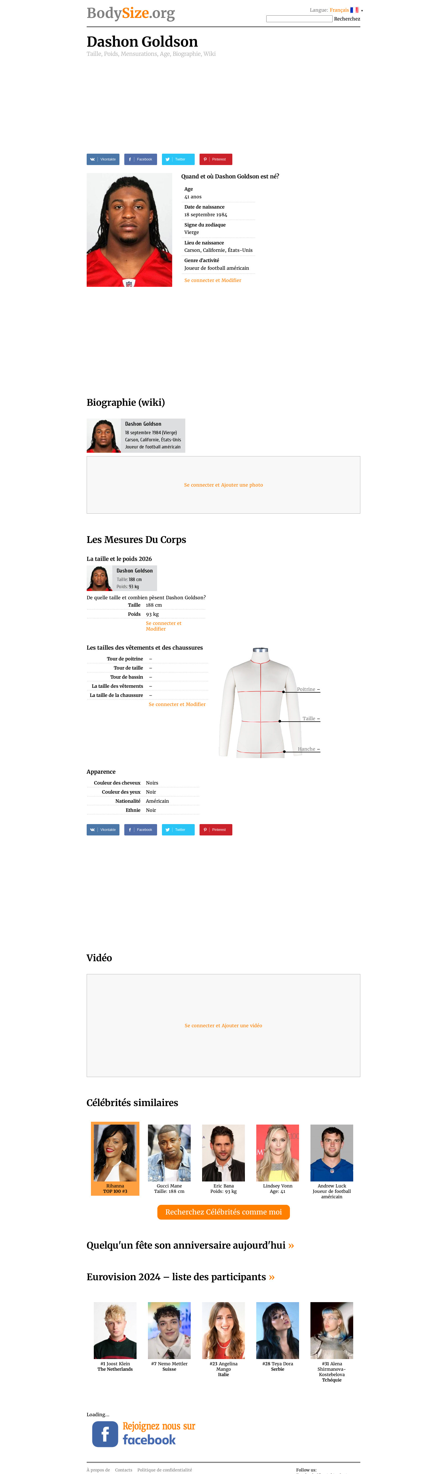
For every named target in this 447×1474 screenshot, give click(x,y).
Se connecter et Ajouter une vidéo (223, 1025)
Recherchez (347, 19)
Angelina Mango (223, 1366)
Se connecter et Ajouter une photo (223, 485)
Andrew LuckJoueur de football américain (332, 1188)
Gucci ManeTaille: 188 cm (169, 1188)
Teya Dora (277, 1366)
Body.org (131, 13)
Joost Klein (115, 1366)
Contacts (123, 1470)
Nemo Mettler (169, 1366)
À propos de (98, 1470)
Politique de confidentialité (164, 1470)
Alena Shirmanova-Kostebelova (332, 1366)
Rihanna (115, 1188)
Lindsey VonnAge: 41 (277, 1188)
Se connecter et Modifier (212, 280)
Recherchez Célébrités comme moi (223, 1212)
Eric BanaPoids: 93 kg (223, 1188)
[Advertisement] (223, 100)
